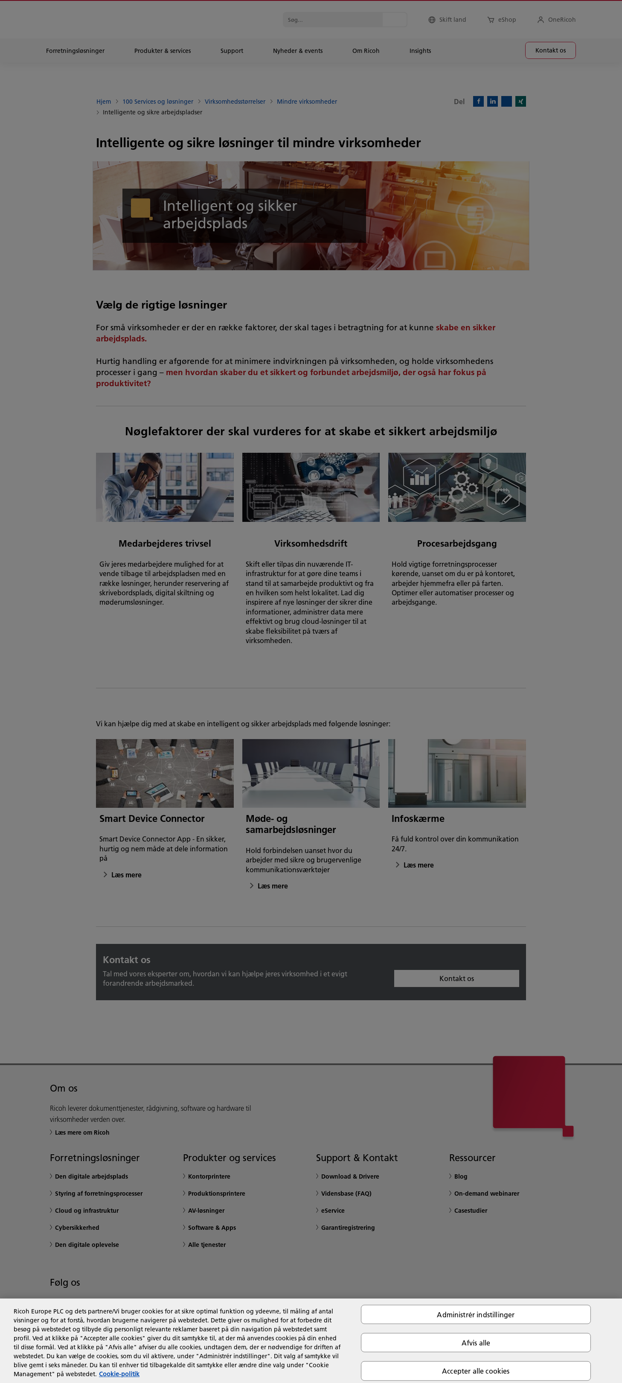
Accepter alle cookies (475, 1370)
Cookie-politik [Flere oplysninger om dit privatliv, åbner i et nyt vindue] (119, 1374)
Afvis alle (476, 1342)
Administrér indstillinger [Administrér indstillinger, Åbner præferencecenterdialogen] (475, 1314)
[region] (311, 1341)
